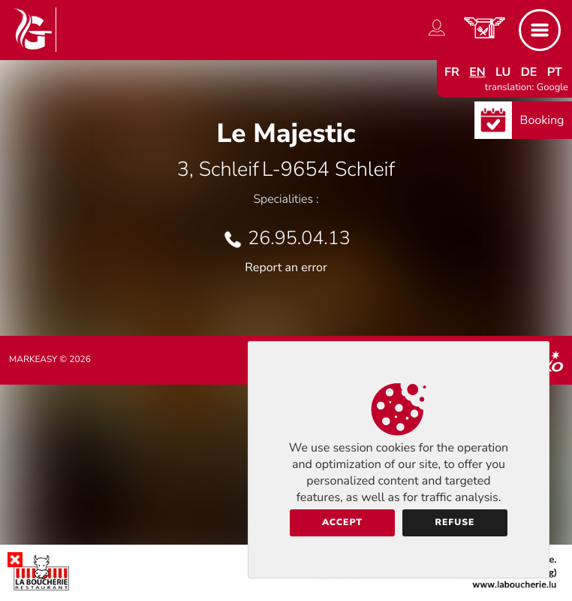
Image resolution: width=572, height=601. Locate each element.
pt (554, 72)
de (529, 72)
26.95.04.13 (299, 238)
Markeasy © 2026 (50, 360)
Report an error (286, 267)
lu (502, 72)
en (477, 72)
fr (451, 72)
